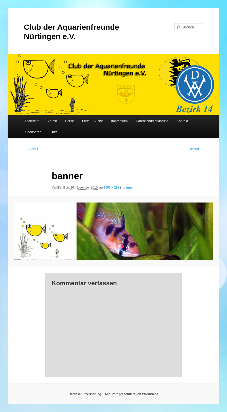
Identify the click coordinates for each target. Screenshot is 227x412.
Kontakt (182, 121)
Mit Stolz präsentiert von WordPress (131, 394)
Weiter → (196, 149)
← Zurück (31, 149)
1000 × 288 (111, 187)
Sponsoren (33, 132)
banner (128, 187)
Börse (69, 121)
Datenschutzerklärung (152, 121)
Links (53, 132)
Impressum (119, 121)
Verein (52, 121)
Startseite (32, 121)
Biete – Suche (92, 121)
